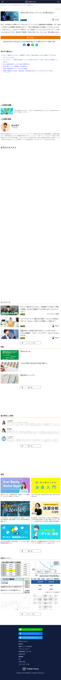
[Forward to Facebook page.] (30, 633)
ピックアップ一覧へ (31, 342)
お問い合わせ (22, 654)
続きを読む (30, 38)
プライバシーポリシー (24, 649)
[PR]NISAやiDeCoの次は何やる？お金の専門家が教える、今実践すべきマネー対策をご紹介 (29, 42)
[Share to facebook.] (24, 45)
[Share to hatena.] (36, 45)
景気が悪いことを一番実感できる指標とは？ (16, 66)
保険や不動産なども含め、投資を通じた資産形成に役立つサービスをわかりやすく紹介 (28, 71)
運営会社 (21, 644)
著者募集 (21, 656)
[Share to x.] (28, 45)
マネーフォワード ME (24, 664)
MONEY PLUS (3, 5)
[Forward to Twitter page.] (30, 637)
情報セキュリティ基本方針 (25, 646)
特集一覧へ (30, 387)
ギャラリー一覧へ (30, 614)
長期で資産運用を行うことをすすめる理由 (15, 68)
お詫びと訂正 (22, 661)
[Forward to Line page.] (30, 629)
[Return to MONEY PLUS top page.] (30, 1)
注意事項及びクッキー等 (25, 651)
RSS (20, 659)
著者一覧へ (30, 446)
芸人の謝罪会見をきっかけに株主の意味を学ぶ (16, 64)
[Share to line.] (32, 45)
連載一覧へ (30, 551)
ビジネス (10, 5)
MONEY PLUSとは (23, 641)
